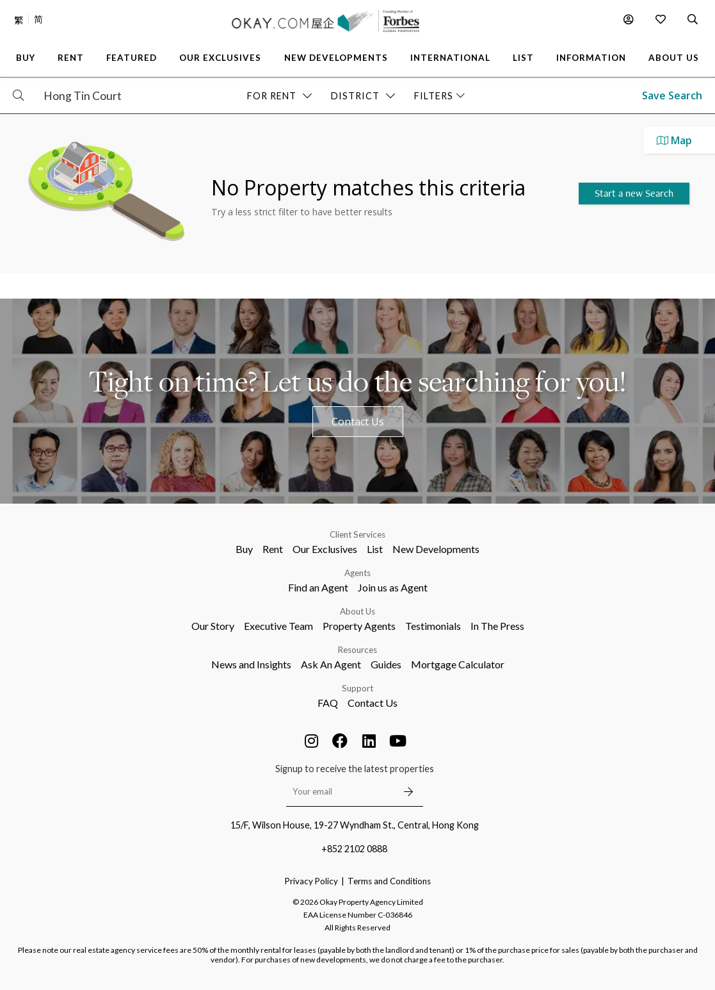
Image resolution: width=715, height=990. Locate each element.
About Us (357, 611)
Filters (439, 95)
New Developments (435, 549)
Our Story (212, 626)
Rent (272, 549)
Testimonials (433, 626)
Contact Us (358, 422)
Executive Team (278, 626)
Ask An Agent (331, 664)
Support (357, 688)
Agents (357, 573)
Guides (386, 664)
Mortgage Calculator (457, 664)
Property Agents (359, 626)
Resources (357, 650)
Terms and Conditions (389, 881)
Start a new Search (634, 193)
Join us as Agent (393, 587)
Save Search (672, 95)
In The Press (497, 626)
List (375, 549)
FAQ (327, 703)
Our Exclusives (325, 549)
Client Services (357, 534)
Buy (244, 549)
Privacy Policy (311, 881)
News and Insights (251, 664)
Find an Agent (318, 587)
